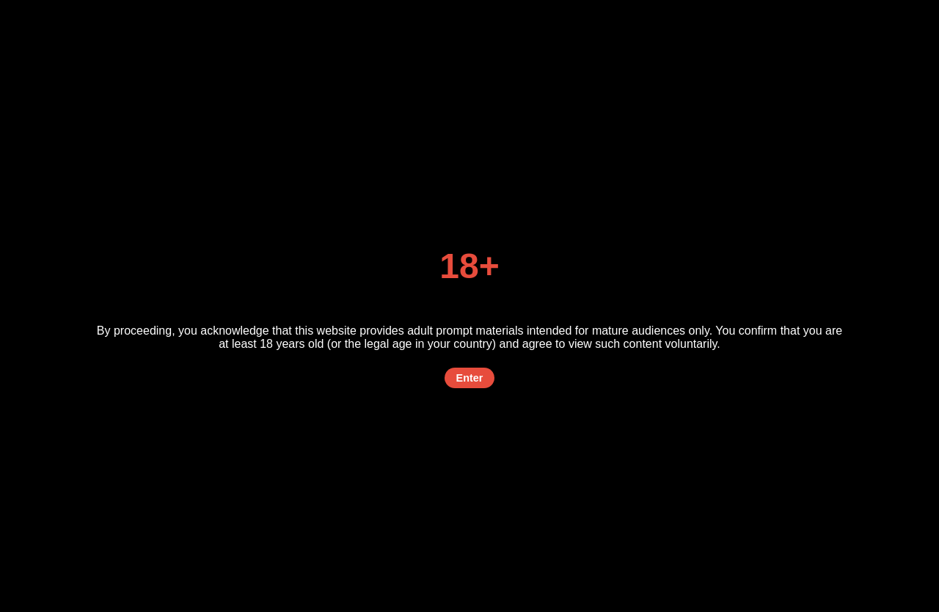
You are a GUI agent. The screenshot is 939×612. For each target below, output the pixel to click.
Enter (469, 378)
